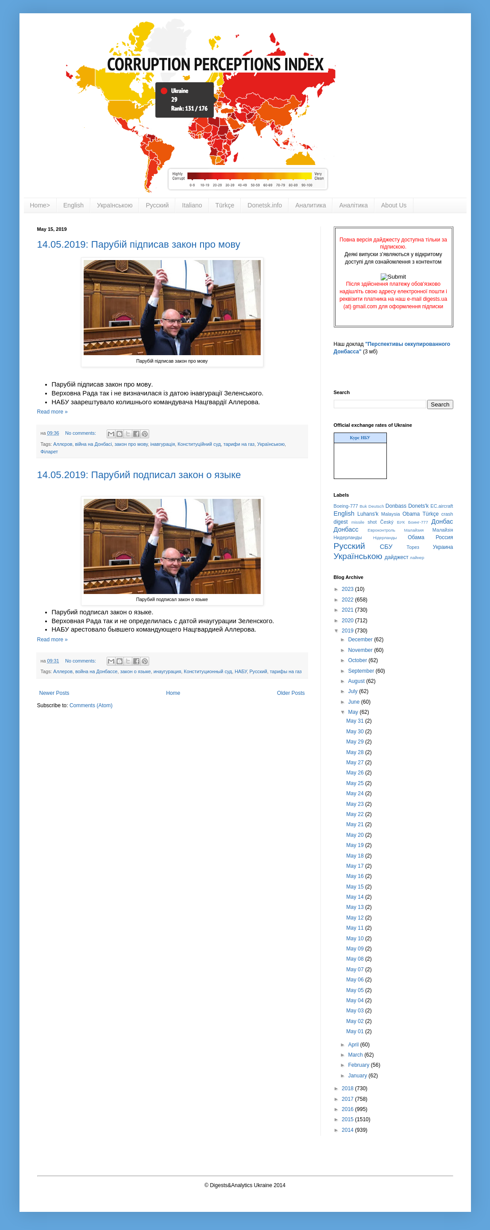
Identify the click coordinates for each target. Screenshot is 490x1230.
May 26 (355, 773)
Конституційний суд (198, 444)
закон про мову (131, 444)
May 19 (355, 845)
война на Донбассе (96, 671)
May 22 (355, 814)
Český (387, 522)
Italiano (192, 205)
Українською (114, 205)
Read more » (52, 412)
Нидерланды (348, 537)
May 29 (355, 742)
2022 (348, 600)
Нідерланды (385, 537)
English (73, 205)
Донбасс (346, 529)
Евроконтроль (382, 530)
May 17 (355, 866)
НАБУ (241, 671)
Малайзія (442, 530)
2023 (348, 589)
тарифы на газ (285, 671)
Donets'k (418, 506)
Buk (363, 506)
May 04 (355, 1000)
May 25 (355, 783)
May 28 (355, 752)
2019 (348, 631)
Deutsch (376, 506)
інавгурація (162, 444)
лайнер (417, 557)
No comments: (81, 433)
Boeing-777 (346, 506)
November (361, 650)
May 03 (355, 1011)
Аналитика (310, 205)
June (354, 702)
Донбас (442, 521)
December (361, 639)
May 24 (355, 793)
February (359, 1065)
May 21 (355, 824)
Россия (444, 537)
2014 (348, 1130)
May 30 (355, 731)
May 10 (355, 938)
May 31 (355, 721)
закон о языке (135, 671)
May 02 (355, 1021)
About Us (394, 205)
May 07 (355, 969)
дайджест (397, 557)
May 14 (355, 897)
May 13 (355, 907)
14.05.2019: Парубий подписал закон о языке (139, 474)
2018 (348, 1088)
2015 (348, 1119)
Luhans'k (367, 514)
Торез (412, 547)
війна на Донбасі (93, 444)
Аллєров (62, 444)
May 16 (355, 876)
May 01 (355, 1031)
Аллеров (63, 671)
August (357, 681)
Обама (416, 537)
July (353, 691)
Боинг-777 (418, 522)
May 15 (355, 887)
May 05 (355, 990)
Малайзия (414, 530)
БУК (401, 522)
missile (357, 522)
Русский (157, 205)
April (354, 1045)
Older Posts (291, 693)
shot (372, 522)
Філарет (49, 451)
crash (447, 514)
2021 (348, 610)
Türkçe (225, 205)
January (358, 1076)
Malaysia (390, 514)
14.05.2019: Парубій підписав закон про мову (138, 244)
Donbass (396, 506)
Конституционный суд (208, 671)
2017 (348, 1099)
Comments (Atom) (90, 705)
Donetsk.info (264, 205)
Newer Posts (54, 693)
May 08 (355, 959)
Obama (411, 514)
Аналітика (353, 205)
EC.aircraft (442, 506)
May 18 (355, 856)
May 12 (355, 918)
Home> (40, 205)
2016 (348, 1109)
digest (341, 522)
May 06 (355, 980)
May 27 (355, 762)
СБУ (386, 546)
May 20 (355, 835)
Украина (443, 547)
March (356, 1055)
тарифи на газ (239, 444)
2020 (348, 620)
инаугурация (167, 671)
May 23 (355, 804)
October (358, 660)
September (361, 671)
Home (173, 693)
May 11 (355, 928)
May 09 (355, 949)
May (353, 712)
